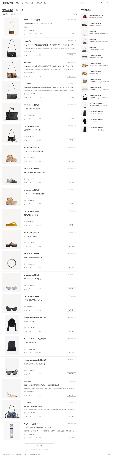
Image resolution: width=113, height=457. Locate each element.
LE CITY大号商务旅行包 (32, 109)
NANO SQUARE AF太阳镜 (33, 300)
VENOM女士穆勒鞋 (30, 236)
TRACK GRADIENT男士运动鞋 (34, 172)
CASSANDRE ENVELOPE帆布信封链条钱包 (39, 23)
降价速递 (19, 10)
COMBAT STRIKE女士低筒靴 (34, 194)
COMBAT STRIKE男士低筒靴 (34, 151)
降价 (45, 3)
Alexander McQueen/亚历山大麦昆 (35, 317)
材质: (25, 27)
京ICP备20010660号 (18, 454)
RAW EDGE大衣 (93, 122)
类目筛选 (74, 14)
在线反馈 (109, 454)
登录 (108, 3)
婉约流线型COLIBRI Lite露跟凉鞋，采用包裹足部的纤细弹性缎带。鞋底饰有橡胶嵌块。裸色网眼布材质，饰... (56, 388)
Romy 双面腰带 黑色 (95, 25)
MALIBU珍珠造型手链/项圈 (33, 257)
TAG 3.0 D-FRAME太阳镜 (32, 279)
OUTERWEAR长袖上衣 (95, 17)
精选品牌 (5, 14)
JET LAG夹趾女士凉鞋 (31, 215)
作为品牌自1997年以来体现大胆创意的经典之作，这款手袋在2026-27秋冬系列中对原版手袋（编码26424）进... (56, 48)
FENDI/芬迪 (27, 41)
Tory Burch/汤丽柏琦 (30, 424)
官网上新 (39, 3)
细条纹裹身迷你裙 (30, 342)
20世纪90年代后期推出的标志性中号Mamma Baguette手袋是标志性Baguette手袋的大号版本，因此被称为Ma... (56, 409)
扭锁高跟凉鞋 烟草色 (95, 73)
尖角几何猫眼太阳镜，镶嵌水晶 (34, 364)
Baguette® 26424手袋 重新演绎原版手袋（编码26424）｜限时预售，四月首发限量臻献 (53, 45)
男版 (26, 3)
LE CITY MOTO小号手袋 (32, 130)
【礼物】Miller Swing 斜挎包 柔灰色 (99, 81)
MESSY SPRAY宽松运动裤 (96, 130)
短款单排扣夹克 (29, 321)
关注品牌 (14, 14)
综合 (17, 3)
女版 (22, 3)
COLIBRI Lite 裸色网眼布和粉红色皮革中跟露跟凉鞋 (41, 385)
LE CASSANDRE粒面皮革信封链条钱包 (100, 106)
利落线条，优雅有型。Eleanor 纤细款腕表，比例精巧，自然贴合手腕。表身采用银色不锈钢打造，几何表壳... (56, 431)
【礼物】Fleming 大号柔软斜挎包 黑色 (99, 98)
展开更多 (39, 445)
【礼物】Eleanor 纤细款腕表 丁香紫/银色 (38, 427)
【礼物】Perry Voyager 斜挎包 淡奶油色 (100, 90)
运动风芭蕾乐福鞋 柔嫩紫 (96, 57)
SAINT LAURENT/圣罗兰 (32, 20)
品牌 (32, 3)
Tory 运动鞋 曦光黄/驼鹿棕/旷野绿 (98, 65)
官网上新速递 (7, 10)
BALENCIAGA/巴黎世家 (31, 105)
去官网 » (71, 33)
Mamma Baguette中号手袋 (33, 406)
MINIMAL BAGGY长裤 (95, 114)
